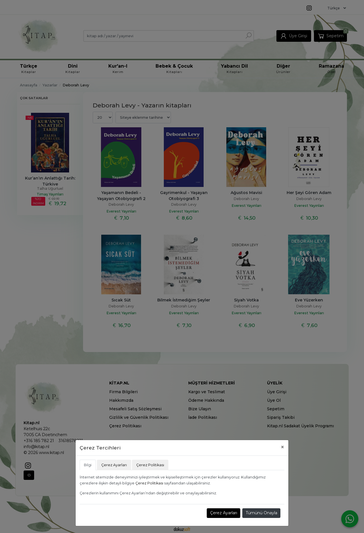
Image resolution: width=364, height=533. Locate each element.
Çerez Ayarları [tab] (114, 465)
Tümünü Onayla (261, 512)
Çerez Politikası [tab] (150, 465)
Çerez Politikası (149, 483)
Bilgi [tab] (88, 465)
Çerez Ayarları (223, 512)
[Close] (282, 447)
